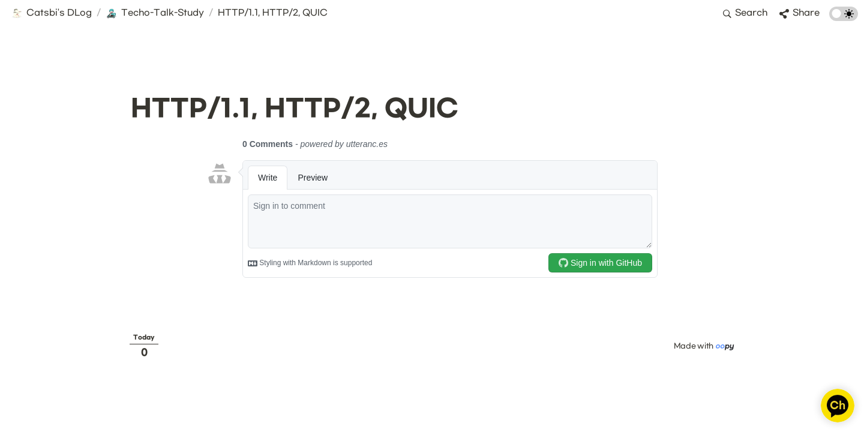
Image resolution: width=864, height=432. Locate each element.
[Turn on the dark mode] (843, 18)
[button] (51, 14)
